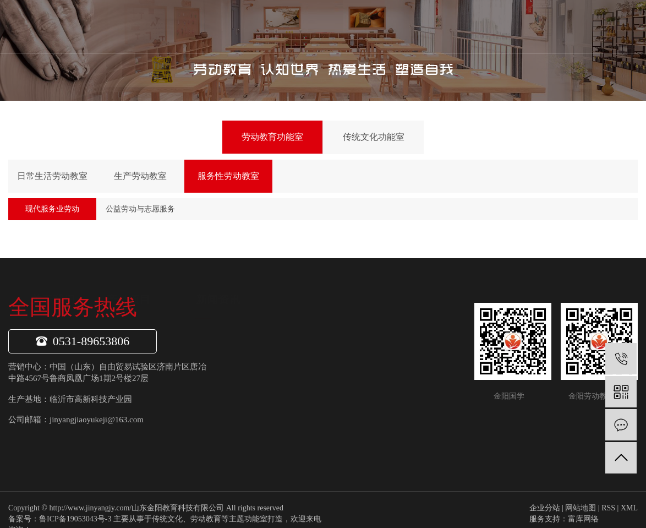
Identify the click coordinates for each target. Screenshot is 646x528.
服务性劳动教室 (228, 176)
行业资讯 (412, 370)
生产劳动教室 (140, 176)
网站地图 (580, 508)
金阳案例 (410, 26)
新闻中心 (358, 26)
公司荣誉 (247, 390)
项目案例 (247, 431)
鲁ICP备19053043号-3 (75, 519)
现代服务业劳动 (52, 209)
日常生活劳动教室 (52, 176)
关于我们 (255, 26)
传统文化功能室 (373, 136)
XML (629, 508)
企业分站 (544, 508)
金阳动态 (412, 349)
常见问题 (412, 390)
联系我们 (461, 26)
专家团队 (247, 411)
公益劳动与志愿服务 (140, 209)
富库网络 (583, 519)
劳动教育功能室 (272, 136)
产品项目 (307, 26)
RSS (608, 508)
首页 (204, 26)
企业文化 (247, 370)
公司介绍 (247, 349)
